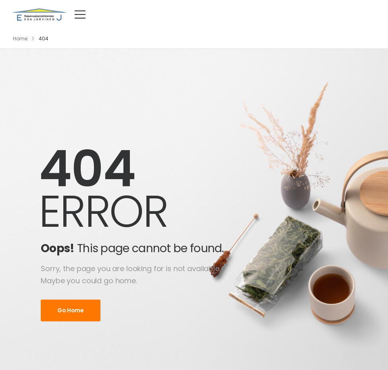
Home (20, 38)
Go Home (70, 310)
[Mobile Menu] (80, 14)
